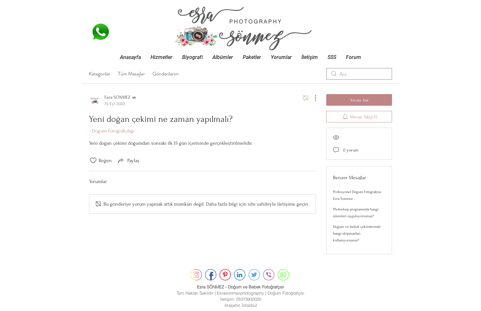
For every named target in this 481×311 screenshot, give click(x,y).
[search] (359, 74)
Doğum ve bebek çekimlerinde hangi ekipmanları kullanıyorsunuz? (357, 233)
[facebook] (210, 274)
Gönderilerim (165, 73)
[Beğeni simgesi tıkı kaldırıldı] (93, 160)
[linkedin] (239, 274)
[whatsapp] (283, 274)
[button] (161, 57)
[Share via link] (128, 160)
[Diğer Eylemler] (312, 98)
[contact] (268, 274)
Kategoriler (99, 73)
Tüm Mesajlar (131, 73)
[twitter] (254, 274)
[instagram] (196, 274)
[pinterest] (225, 274)
